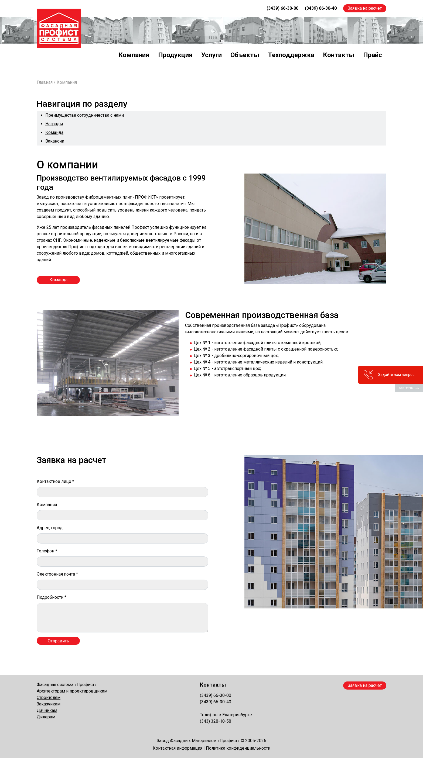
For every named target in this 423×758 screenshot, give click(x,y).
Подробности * (51, 597)
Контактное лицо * (55, 481)
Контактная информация (177, 748)
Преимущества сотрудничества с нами (84, 115)
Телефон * (47, 550)
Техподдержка (291, 55)
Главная (45, 82)
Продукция (175, 55)
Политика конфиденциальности (238, 748)
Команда (54, 132)
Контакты (338, 55)
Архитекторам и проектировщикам (72, 691)
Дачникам (47, 710)
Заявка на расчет (365, 8)
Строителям (48, 697)
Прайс (372, 55)
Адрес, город (50, 527)
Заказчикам (48, 704)
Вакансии (54, 141)
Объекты (244, 55)
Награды (54, 123)
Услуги (211, 55)
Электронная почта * (57, 574)
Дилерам (46, 716)
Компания (133, 55)
